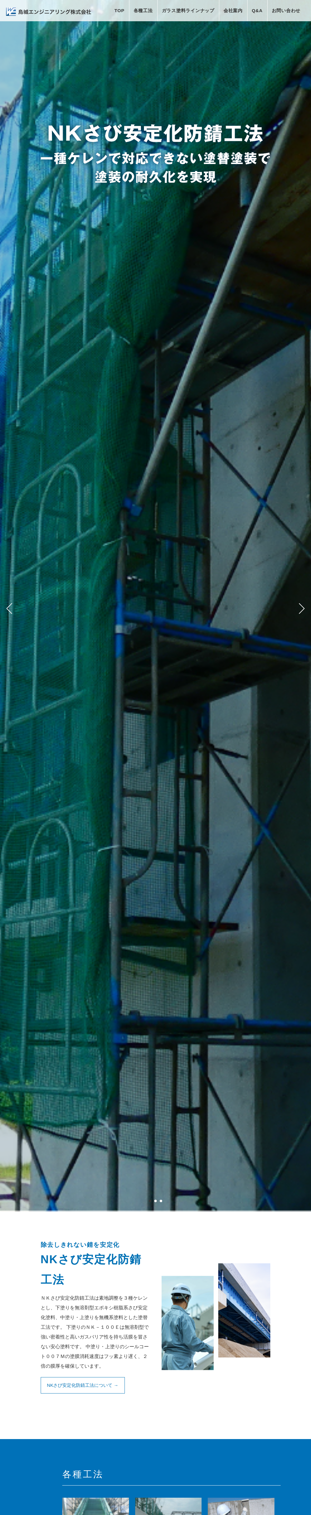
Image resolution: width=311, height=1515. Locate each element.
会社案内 (233, 10)
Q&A (257, 10)
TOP (119, 10)
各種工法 (143, 10)
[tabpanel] (155, 606)
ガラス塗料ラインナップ (188, 10)
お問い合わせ (286, 10)
